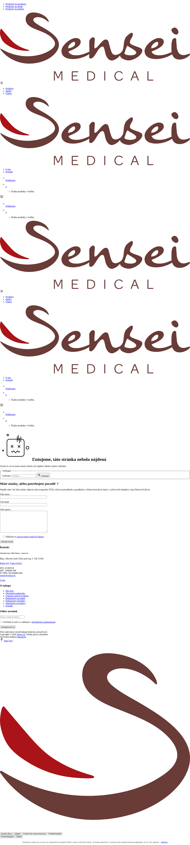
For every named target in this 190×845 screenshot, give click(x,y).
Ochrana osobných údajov (17, 600)
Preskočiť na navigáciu (16, 4)
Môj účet (9, 595)
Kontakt (9, 172)
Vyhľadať (6, 476)
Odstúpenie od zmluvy (16, 607)
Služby (9, 91)
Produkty (10, 88)
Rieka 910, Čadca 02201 (11, 567)
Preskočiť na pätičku (15, 9)
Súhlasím (164, 842)
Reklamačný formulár (15, 605)
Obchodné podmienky (15, 597)
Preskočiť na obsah (14, 6)
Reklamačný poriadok (15, 602)
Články (9, 93)
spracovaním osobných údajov (30, 541)
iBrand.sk (21, 641)
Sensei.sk (21, 638)
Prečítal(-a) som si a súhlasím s (28, 626)
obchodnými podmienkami (44, 626)
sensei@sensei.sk (7, 579)
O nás (8, 169)
